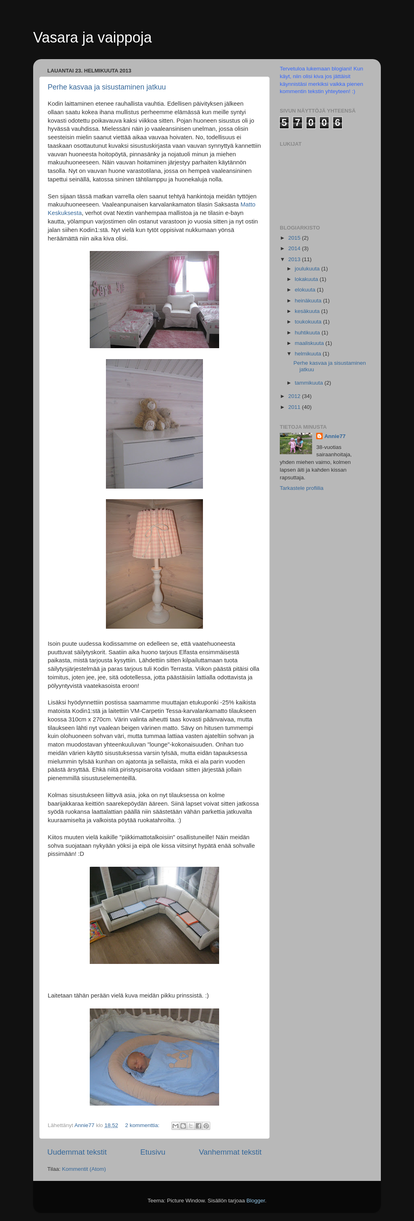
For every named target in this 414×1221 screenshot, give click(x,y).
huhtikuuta (308, 333)
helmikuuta (309, 354)
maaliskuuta (310, 343)
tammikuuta (310, 383)
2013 (295, 259)
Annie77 (335, 436)
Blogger (256, 1201)
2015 (295, 238)
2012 (295, 396)
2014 (295, 248)
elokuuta (306, 290)
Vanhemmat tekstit (230, 1152)
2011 (295, 407)
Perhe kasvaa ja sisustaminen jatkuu (107, 87)
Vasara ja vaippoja (92, 37)
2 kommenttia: (143, 1125)
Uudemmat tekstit (77, 1152)
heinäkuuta (309, 301)
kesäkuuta (308, 311)
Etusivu (152, 1152)
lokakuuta (307, 279)
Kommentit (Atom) (84, 1169)
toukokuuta (309, 322)
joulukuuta (308, 269)
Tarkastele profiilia (301, 488)
